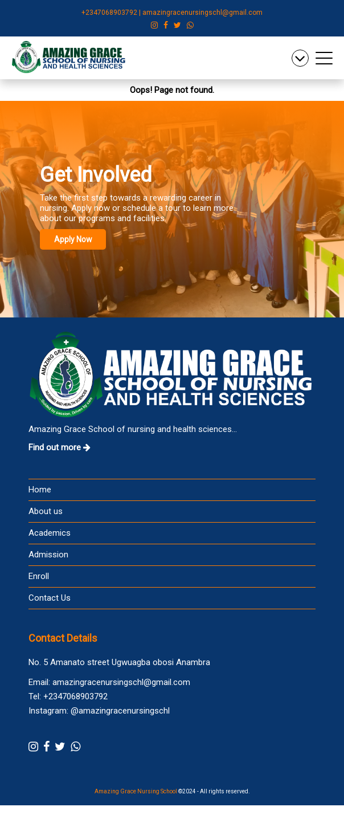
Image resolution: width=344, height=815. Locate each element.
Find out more (59, 448)
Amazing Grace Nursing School (136, 792)
